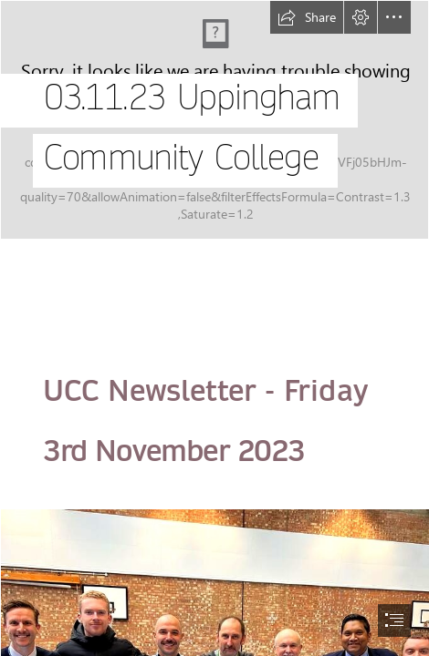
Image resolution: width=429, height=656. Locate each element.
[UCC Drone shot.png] (214, 120)
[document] (214, 328)
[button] (306, 17)
